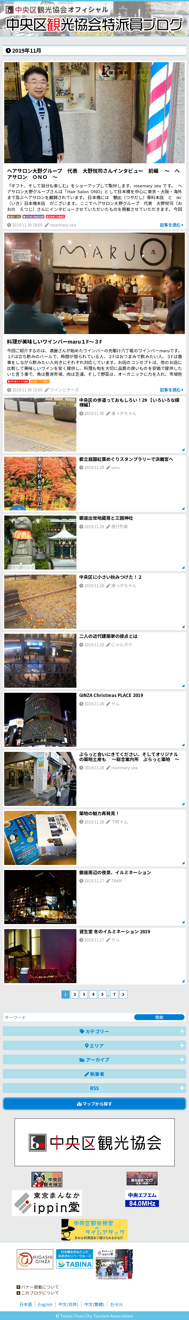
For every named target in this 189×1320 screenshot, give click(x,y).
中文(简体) (68, 1304)
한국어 (116, 1304)
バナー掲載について (38, 1287)
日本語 (25, 1304)
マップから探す (94, 1104)
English (45, 1304)
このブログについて (38, 1293)
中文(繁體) (94, 1304)
